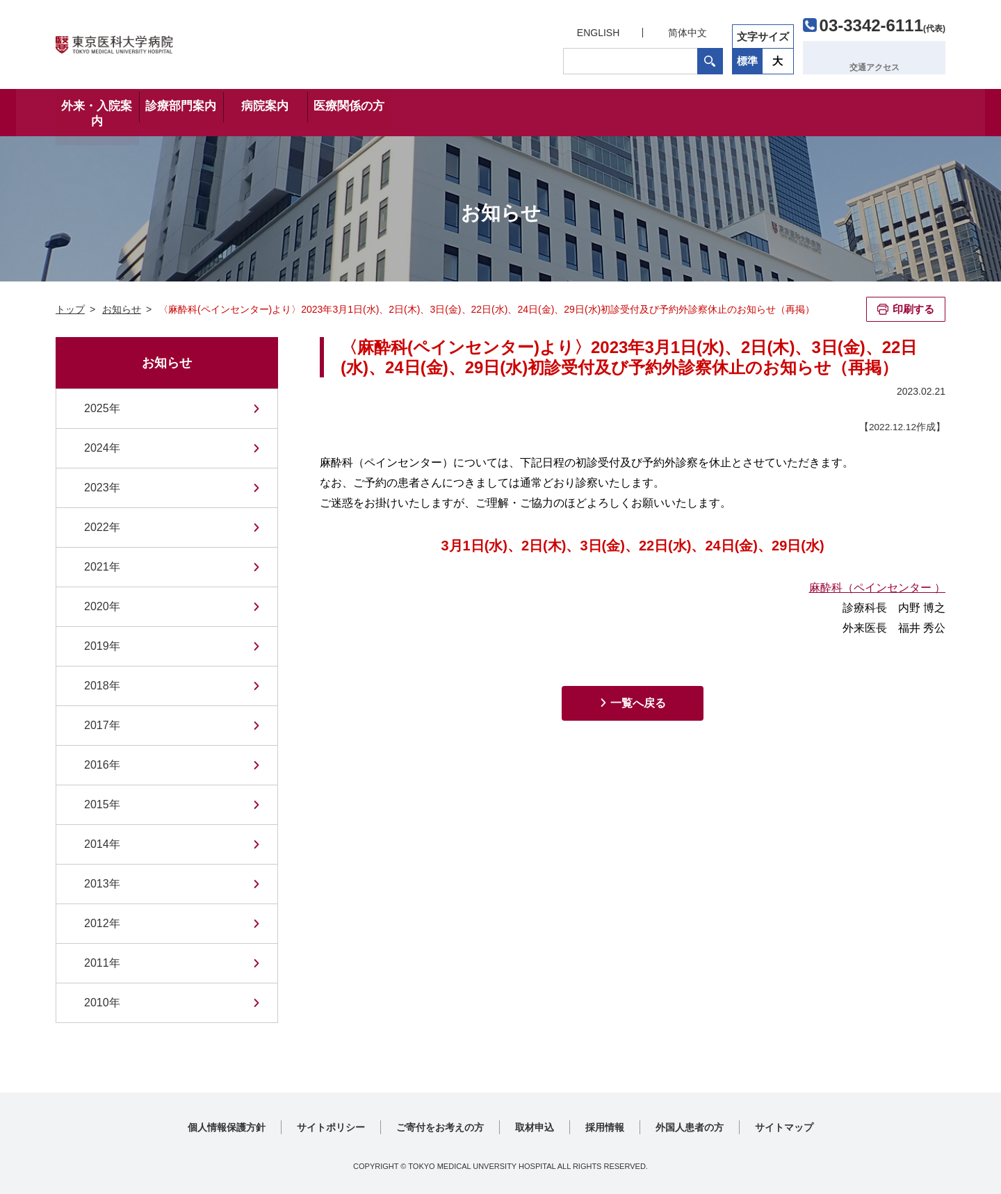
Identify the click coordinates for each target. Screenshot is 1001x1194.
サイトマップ (784, 1127)
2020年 (102, 606)
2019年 (102, 646)
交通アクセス (880, 57)
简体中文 (685, 29)
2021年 (102, 567)
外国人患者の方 (690, 1127)
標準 (745, 57)
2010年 (102, 1002)
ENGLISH (596, 29)
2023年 (102, 487)
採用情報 (604, 1127)
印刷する (913, 309)
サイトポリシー (331, 1127)
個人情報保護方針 (227, 1127)
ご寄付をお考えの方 (440, 1127)
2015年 (102, 804)
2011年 (102, 963)
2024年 (102, 448)
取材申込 (534, 1127)
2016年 (102, 765)
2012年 (102, 923)
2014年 (102, 844)
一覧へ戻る (638, 703)
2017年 (102, 725)
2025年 (102, 408)
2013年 (102, 884)
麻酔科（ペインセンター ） (877, 588)
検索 (708, 57)
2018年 (102, 686)
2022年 (102, 527)
